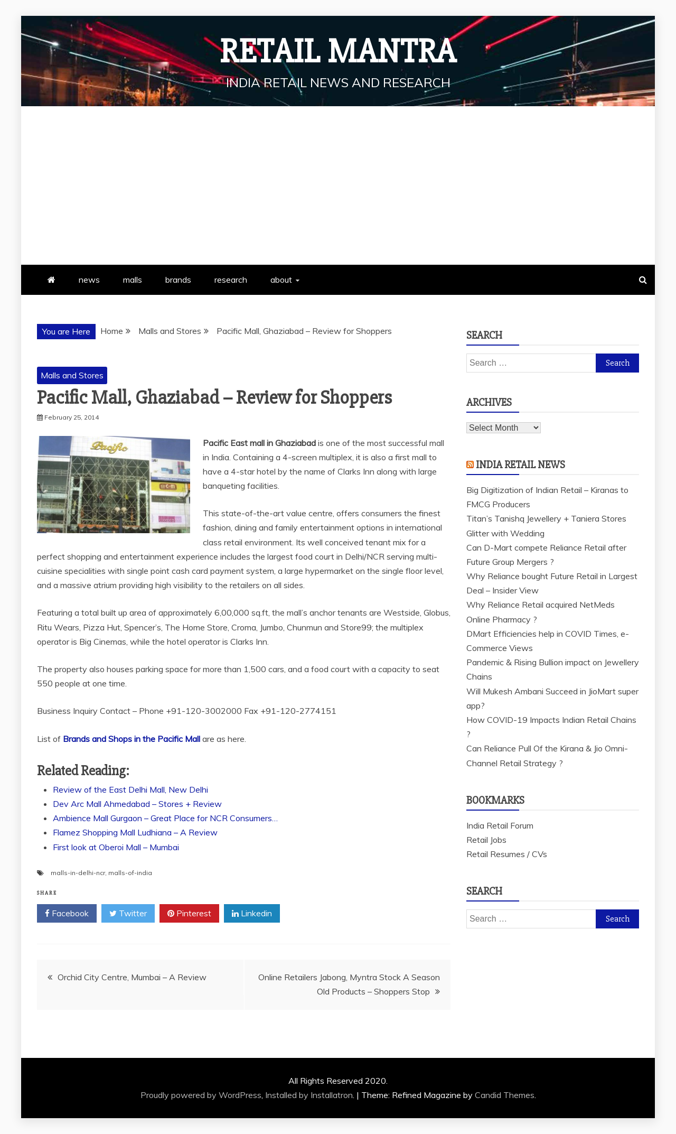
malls (132, 279)
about (281, 279)
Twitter (128, 914)
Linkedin (252, 914)
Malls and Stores (72, 375)
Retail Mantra (338, 51)
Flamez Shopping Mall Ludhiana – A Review (135, 832)
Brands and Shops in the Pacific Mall (131, 738)
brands (178, 279)
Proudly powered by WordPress (200, 1095)
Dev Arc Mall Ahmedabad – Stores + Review (137, 803)
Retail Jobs (486, 839)
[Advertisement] (338, 185)
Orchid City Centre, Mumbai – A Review (132, 977)
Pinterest (189, 914)
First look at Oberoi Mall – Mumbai (116, 847)
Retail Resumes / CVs (506, 854)
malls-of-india (130, 873)
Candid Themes (504, 1095)
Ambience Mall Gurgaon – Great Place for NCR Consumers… (165, 818)
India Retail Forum (499, 825)
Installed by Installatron (309, 1095)
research (230, 279)
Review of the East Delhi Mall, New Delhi (130, 789)
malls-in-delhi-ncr (78, 873)
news (89, 279)
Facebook (67, 914)
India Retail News (520, 464)
